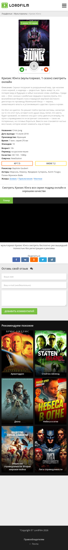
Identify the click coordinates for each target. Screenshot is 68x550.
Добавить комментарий (19, 311)
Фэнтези (38, 178)
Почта (35, 543)
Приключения (25, 178)
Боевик (13, 178)
